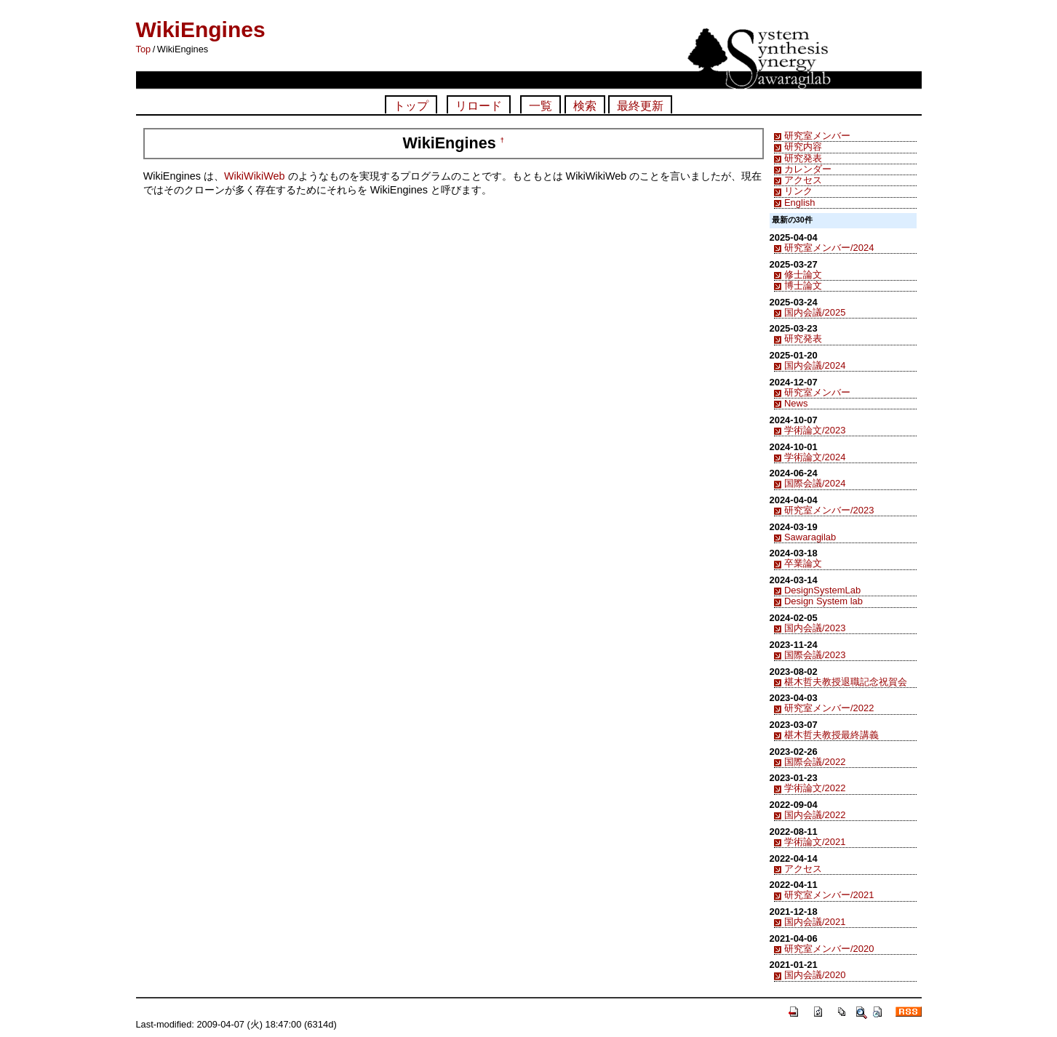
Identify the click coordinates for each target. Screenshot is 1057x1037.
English (799, 202)
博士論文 (803, 285)
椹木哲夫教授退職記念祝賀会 (845, 681)
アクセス (803, 180)
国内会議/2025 (814, 312)
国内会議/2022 (814, 814)
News (795, 403)
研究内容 (803, 146)
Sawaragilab (810, 537)
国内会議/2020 (814, 974)
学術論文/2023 (814, 430)
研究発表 (803, 158)
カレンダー (807, 169)
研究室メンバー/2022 (829, 707)
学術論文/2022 (814, 787)
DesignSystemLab (822, 590)
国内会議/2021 (814, 921)
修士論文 (803, 274)
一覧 (540, 106)
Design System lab (823, 601)
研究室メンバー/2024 (829, 247)
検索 (585, 106)
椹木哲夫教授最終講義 (831, 734)
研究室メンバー (817, 135)
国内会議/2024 (814, 365)
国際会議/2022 (814, 761)
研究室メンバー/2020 (829, 948)
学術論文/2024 (814, 457)
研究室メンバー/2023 (829, 510)
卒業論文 (803, 563)
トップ (411, 106)
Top (143, 49)
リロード (478, 106)
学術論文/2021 (814, 841)
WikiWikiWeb (254, 176)
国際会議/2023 (814, 654)
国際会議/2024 (814, 483)
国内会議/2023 (814, 627)
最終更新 (640, 106)
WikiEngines (201, 29)
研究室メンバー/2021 (829, 894)
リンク (798, 190)
